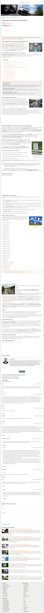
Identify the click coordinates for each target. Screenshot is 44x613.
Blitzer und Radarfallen (10, 17)
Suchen (31, 2)
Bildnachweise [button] (22, 371)
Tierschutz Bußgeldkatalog (6, 603)
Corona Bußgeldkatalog (6, 610)
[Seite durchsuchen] (25, 2)
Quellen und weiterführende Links (8, 78)
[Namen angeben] (22, 506)
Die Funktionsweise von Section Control (10, 65)
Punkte (27, 46)
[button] (2, 25)
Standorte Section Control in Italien (9, 73)
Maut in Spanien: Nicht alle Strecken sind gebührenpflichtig (19, 544)
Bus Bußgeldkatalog (5, 606)
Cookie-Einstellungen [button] (26, 611)
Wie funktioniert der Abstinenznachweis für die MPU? (18, 556)
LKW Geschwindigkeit (26, 596)
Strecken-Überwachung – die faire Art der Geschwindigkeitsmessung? (13, 62)
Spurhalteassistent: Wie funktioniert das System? (17, 563)
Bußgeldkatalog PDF (5, 588)
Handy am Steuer (26, 591)
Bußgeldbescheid (5, 587)
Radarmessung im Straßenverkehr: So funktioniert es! (18, 575)
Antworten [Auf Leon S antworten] (3, 435)
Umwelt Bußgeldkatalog (6, 602)
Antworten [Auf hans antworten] (3, 486)
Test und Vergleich (5, 611)
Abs (13, 147)
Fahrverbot (4, 593)
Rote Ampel (25, 592)
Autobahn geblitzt (5, 596)
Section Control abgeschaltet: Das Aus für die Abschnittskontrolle (13, 38)
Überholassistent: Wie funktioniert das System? (17, 569)
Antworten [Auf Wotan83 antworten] (4, 498)
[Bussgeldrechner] (22, 186)
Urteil (20, 168)
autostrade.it (28, 271)
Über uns (25, 602)
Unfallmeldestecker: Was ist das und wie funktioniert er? (19, 550)
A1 (3, 222)
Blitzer (31, 86)
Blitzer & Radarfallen (26, 584)
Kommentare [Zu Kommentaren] (9, 25)
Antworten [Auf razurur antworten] (3, 405)
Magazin (25, 601)
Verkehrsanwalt (5, 591)
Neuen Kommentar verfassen (6, 381)
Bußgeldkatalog (4, 17)
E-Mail (3, 508)
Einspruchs (18, 338)
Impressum (25, 610)
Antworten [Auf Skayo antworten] (4, 466)
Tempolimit (10, 301)
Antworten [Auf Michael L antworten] (3, 413)
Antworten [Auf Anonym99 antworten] (3, 421)
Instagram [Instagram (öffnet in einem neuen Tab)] (41, 2)
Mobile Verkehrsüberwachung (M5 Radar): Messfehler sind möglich (20, 529)
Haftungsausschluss (26, 607)
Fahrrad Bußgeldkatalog (6, 601)
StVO (38, 314)
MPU (6, 593)
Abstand (25, 593)
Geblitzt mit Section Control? (8, 70)
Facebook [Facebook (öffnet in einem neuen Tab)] (36, 2)
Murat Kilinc (4, 21)
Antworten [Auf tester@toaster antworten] (3, 477)
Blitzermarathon (5, 592)
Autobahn (11, 203)
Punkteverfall (25, 587)
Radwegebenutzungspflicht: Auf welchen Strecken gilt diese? (19, 536)
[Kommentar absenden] (6, 524)
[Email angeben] (22, 510)
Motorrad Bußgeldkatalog (6, 607)
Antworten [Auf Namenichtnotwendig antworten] (4, 445)
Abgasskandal (25, 588)
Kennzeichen (27, 93)
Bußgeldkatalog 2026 (7, 2)
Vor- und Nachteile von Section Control (10, 75)
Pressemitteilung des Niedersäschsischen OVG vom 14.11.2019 (12, 342)
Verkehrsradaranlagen (18, 303)
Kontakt (24, 606)
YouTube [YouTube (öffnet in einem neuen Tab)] (39, 2)
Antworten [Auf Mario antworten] (3, 391)
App (34, 2)
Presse (24, 603)
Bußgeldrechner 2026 (5, 584)
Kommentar (3, 512)
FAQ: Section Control (7, 63)
